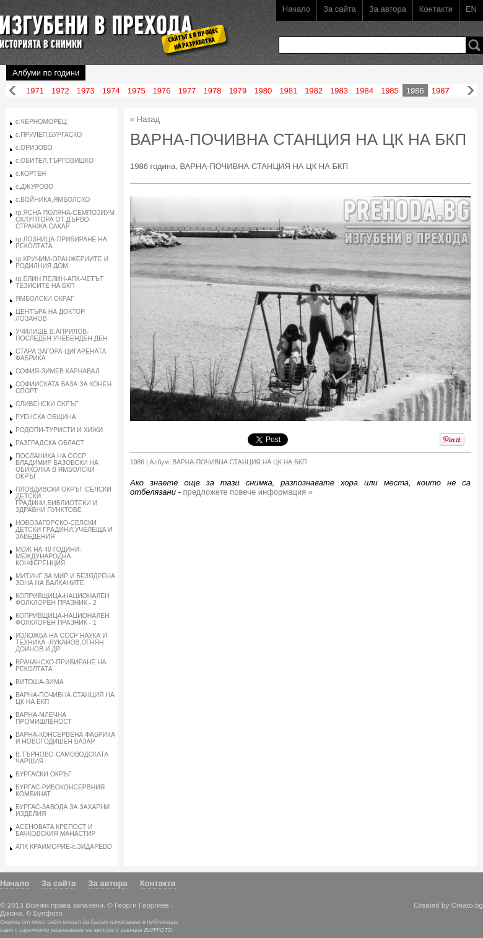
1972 (60, 90)
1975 (137, 90)
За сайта (339, 9)
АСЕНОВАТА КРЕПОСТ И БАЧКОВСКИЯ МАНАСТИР (55, 830)
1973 (86, 90)
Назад (12, 90)
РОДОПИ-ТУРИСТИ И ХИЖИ (59, 430)
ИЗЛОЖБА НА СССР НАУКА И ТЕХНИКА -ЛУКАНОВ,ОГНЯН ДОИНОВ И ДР (61, 642)
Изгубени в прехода (109, 26)
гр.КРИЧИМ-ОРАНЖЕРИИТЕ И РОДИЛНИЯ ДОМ (61, 262)
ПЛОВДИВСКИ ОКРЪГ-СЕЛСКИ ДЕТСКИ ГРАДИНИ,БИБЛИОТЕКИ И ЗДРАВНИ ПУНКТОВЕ (63, 499)
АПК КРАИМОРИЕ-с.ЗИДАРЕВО (63, 846)
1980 (263, 90)
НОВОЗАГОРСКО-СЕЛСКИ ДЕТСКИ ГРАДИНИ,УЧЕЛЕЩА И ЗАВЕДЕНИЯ (64, 529)
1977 (187, 90)
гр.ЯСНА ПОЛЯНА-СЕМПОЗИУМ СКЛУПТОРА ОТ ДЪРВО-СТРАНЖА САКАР (65, 219)
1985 (390, 90)
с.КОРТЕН (30, 173)
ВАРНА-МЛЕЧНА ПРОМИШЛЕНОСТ (43, 718)
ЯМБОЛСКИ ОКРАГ (44, 298)
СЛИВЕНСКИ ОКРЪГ (47, 404)
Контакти (436, 9)
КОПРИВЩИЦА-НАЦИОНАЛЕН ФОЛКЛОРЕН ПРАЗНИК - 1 (62, 619)
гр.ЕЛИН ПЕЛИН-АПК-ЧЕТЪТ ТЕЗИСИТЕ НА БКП (59, 282)
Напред (470, 90)
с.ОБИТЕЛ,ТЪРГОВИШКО (54, 160)
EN (471, 9)
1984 (364, 90)
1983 (339, 90)
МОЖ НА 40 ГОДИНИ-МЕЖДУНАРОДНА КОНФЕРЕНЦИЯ (48, 556)
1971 (35, 90)
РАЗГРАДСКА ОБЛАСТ (49, 443)
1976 (162, 90)
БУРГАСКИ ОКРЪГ (43, 774)
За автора (387, 9)
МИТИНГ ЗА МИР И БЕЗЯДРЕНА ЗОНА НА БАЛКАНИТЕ (65, 579)
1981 (288, 90)
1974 (111, 90)
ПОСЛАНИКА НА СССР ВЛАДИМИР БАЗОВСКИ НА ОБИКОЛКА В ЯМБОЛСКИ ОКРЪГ (56, 466)
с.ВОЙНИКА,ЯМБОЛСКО (52, 199)
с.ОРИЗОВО (33, 147)
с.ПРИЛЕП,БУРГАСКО (48, 134)
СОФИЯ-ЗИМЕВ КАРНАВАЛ (57, 371)
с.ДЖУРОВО (34, 186)
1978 (212, 90)
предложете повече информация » (248, 492)
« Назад (145, 119)
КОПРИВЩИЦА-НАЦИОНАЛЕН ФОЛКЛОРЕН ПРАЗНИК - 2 (62, 599)
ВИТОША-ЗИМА (39, 682)
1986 (415, 90)
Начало (296, 9)
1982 (314, 90)
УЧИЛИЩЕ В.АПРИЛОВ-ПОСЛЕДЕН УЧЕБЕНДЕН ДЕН (61, 335)
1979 (237, 90)
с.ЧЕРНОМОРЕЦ (41, 121)
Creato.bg (467, 905)
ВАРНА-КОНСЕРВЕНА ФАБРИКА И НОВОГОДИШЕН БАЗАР (65, 738)
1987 (441, 90)
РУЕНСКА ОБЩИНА (45, 417)
